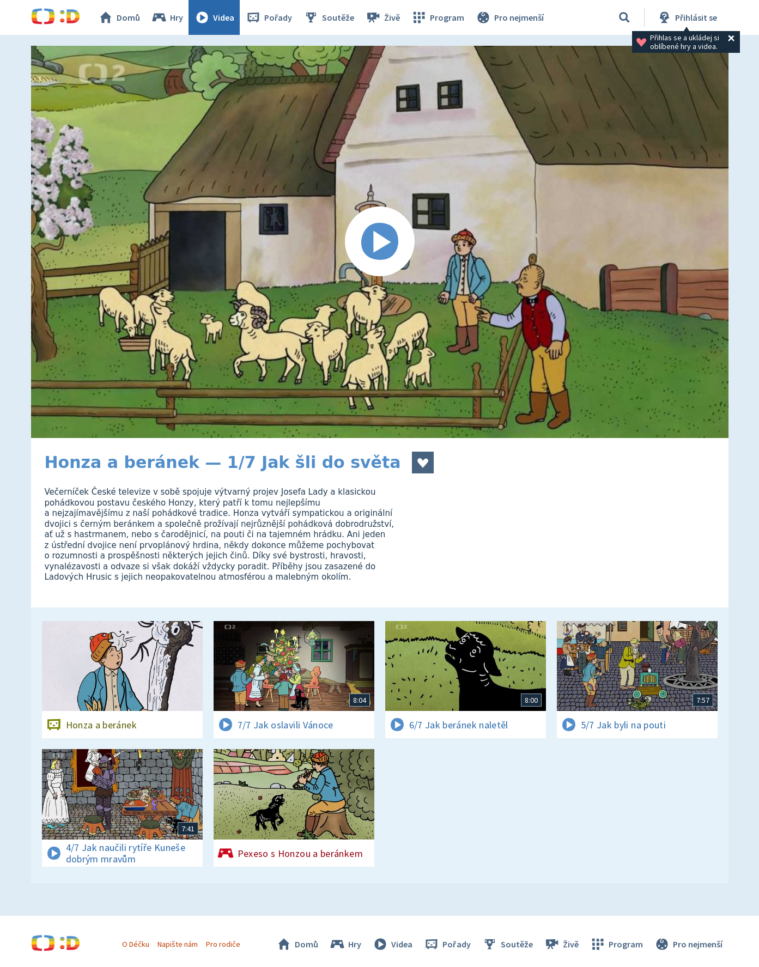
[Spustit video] (379, 242)
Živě (382, 17)
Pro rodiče (223, 944)
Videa (214, 17)
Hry (167, 17)
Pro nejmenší (509, 17)
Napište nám (177, 944)
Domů (119, 17)
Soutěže (328, 17)
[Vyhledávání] (624, 17)
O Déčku (135, 944)
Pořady (268, 17)
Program (437, 17)
